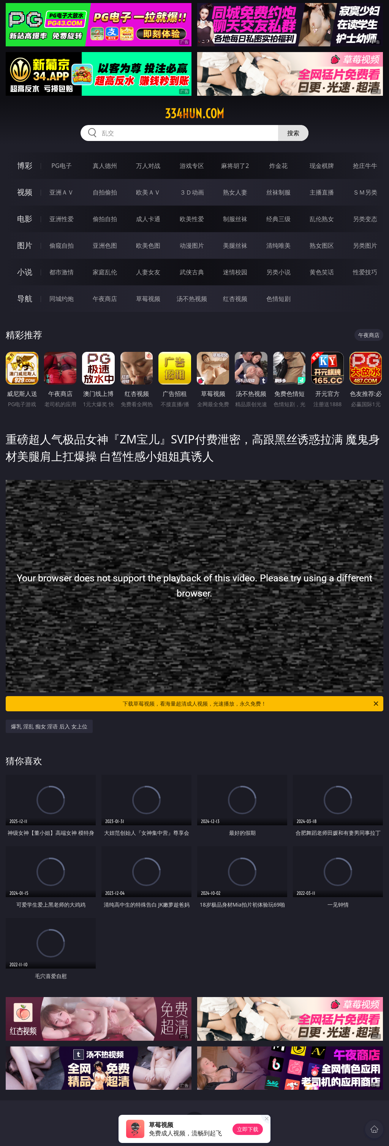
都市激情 (61, 272)
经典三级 (278, 219)
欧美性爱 (192, 219)
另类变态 (365, 219)
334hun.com (194, 113)
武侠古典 (192, 272)
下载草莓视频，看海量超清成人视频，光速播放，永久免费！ (251, 703)
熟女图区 (322, 245)
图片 (24, 245)
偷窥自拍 (61, 245)
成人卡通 (148, 219)
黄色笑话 (322, 272)
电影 (24, 219)
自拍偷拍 (105, 192)
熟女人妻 (235, 192)
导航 (24, 298)
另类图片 (365, 245)
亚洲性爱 (61, 219)
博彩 (24, 165)
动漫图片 (192, 245)
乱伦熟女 (322, 219)
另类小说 (278, 272)
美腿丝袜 (235, 245)
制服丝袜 (235, 219)
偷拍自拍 (105, 219)
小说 (24, 272)
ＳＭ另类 (365, 192)
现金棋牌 (322, 165)
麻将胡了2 (235, 165)
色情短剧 (278, 298)
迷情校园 (235, 272)
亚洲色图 (105, 245)
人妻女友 (148, 272)
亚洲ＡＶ (61, 192)
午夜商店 (105, 298)
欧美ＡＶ (148, 192)
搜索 (293, 133)
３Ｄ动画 (192, 192)
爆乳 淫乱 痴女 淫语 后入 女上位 (49, 726)
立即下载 (247, 1129)
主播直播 (322, 192)
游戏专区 (192, 165)
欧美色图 (148, 245)
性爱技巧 (365, 272)
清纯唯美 (278, 245)
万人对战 (148, 165)
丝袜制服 (278, 192)
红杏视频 (235, 298)
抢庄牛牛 (365, 165)
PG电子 (61, 165)
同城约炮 (61, 298)
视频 (24, 192)
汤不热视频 (192, 298)
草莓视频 (148, 298)
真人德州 (105, 165)
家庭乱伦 (105, 272)
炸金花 (278, 165)
